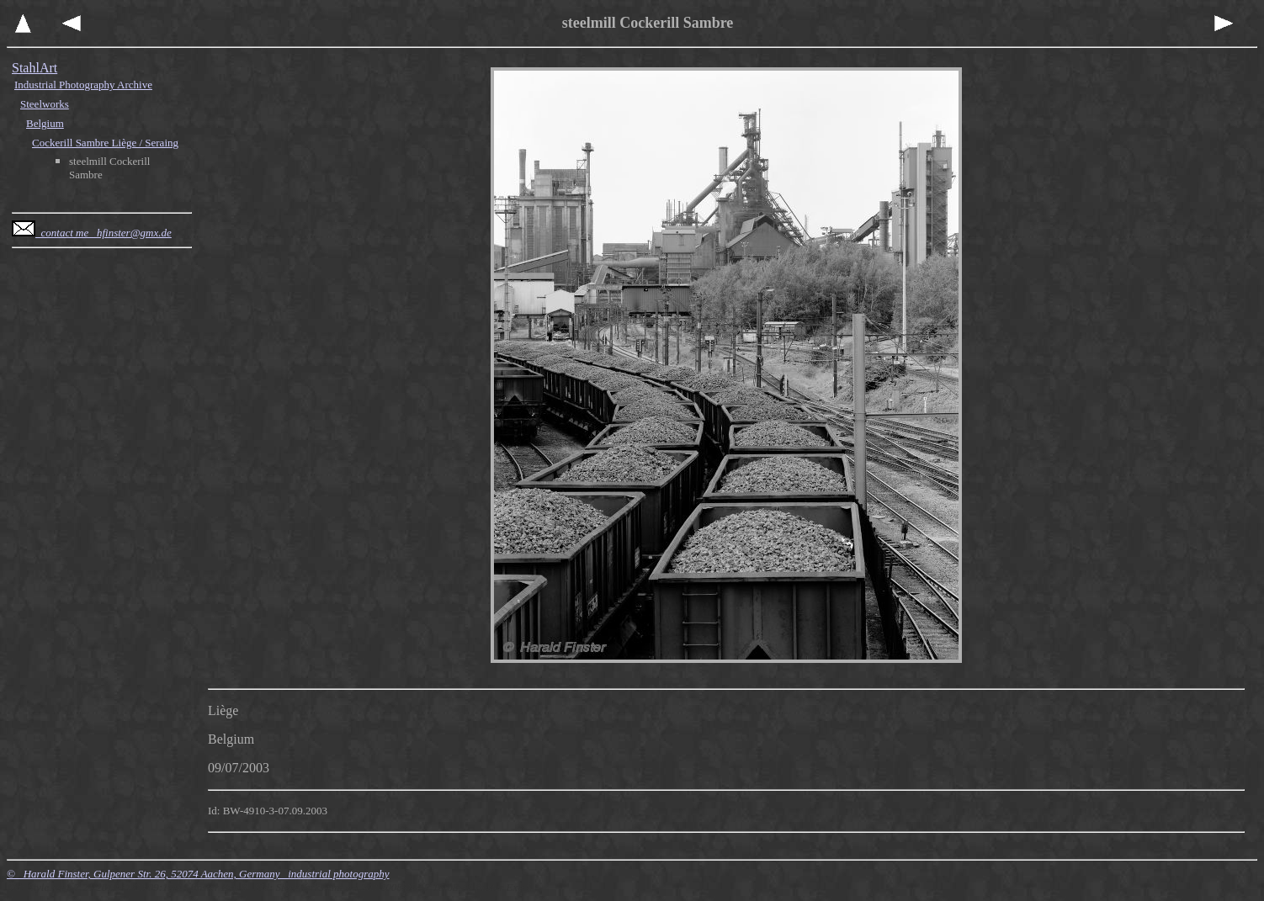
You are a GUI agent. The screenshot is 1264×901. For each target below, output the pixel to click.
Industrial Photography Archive (83, 84)
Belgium (45, 123)
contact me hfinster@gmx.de (92, 232)
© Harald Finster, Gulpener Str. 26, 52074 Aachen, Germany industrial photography (198, 873)
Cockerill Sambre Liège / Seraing (105, 142)
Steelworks (44, 104)
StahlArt (34, 68)
